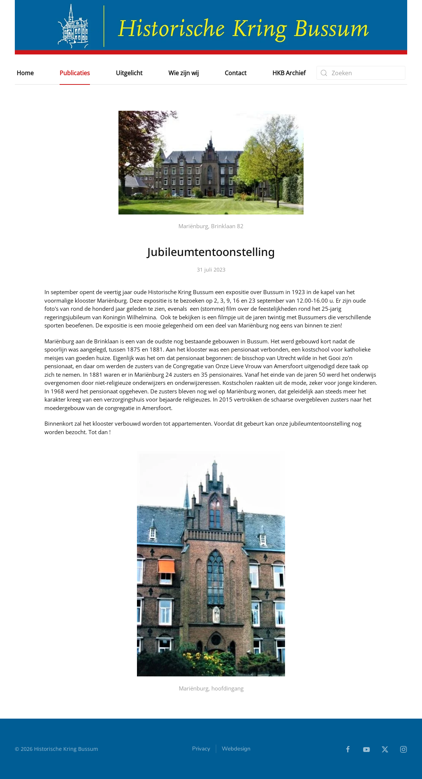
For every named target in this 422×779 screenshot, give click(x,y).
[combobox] (360, 73)
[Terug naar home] (211, 27)
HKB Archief (288, 73)
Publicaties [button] (75, 73)
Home (25, 73)
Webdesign (236, 749)
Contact (236, 73)
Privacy (201, 749)
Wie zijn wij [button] (183, 73)
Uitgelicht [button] (129, 73)
